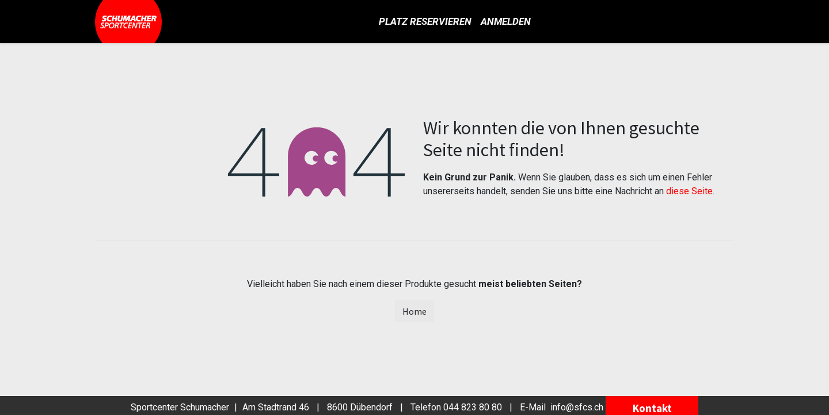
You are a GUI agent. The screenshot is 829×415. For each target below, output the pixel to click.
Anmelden (506, 21)
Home (414, 311)
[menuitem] (425, 22)
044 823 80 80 (472, 407)
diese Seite (689, 191)
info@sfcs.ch (576, 407)
